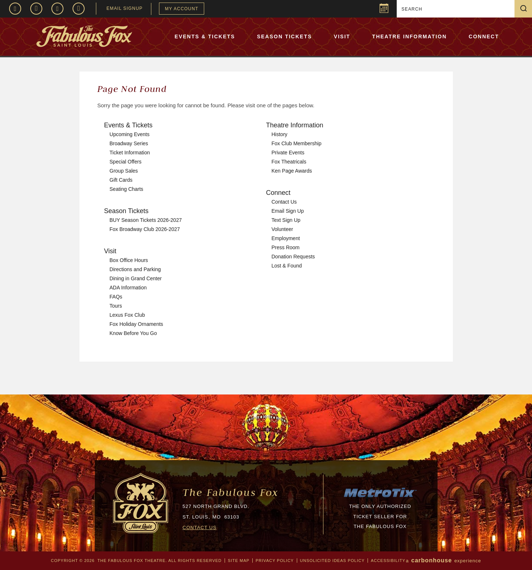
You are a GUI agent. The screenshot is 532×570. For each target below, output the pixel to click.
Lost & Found (287, 266)
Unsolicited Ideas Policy (332, 560)
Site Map (238, 560)
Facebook (15, 9)
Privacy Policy (275, 560)
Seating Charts (126, 189)
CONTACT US (200, 527)
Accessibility (388, 560)
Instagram (36, 9)
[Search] (456, 9)
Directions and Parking (135, 269)
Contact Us (284, 202)
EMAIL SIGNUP (124, 8)
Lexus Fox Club (127, 315)
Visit (342, 36)
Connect (484, 36)
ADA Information (128, 287)
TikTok (79, 9)
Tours (115, 306)
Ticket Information (129, 152)
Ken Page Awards (292, 171)
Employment (286, 238)
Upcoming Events (129, 134)
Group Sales (123, 171)
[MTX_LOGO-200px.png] (380, 496)
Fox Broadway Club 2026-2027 (144, 229)
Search (526, 8)
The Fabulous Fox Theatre (104, 36)
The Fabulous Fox (231, 492)
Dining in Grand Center (135, 278)
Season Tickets (284, 36)
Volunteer (282, 229)
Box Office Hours (128, 260)
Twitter (57, 9)
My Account (181, 8)
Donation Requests (293, 256)
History (280, 134)
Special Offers (125, 162)
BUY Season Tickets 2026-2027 (145, 220)
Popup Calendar (382, 9)
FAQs (115, 297)
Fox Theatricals (289, 162)
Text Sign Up (286, 220)
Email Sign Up (288, 211)
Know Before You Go (133, 333)
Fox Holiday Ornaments (136, 324)
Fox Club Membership (297, 143)
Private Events (288, 152)
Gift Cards (120, 180)
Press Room (286, 247)
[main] (266, 233)
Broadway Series (128, 143)
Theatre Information (409, 36)
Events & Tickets (205, 36)
